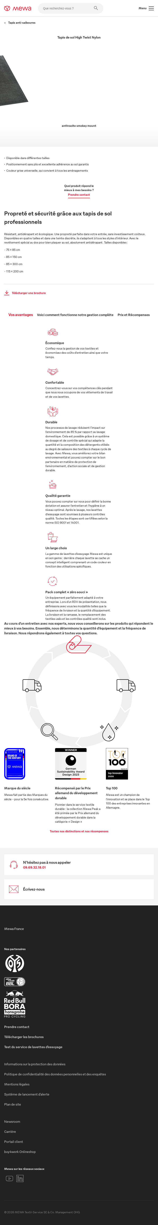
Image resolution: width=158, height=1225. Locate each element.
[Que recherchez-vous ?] (70, 8)
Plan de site (12, 1104)
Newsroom (12, 1121)
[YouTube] (9, 1178)
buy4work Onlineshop (20, 1152)
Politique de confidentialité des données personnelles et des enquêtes (55, 1074)
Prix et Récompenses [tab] (134, 315)
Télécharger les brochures (24, 1037)
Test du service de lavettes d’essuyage (33, 1047)
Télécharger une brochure (24, 293)
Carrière (10, 1131)
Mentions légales (16, 1084)
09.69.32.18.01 (34, 867)
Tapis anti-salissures (20, 22)
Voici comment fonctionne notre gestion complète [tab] (75, 315)
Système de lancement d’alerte (26, 1094)
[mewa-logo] (17, 8)
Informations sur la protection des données (34, 1064)
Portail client (13, 1142)
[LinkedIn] (20, 1178)
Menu (146, 8)
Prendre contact (79, 194)
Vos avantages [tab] (20, 314)
